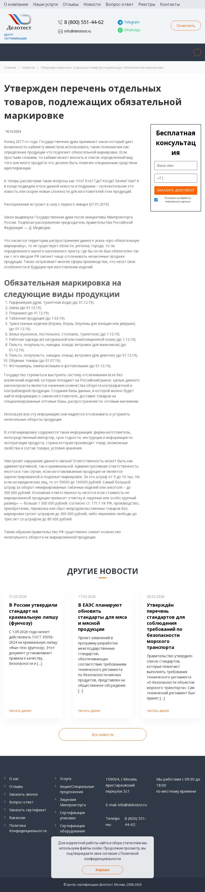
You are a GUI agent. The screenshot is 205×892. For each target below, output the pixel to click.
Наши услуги (45, 4)
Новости (92, 4)
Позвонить (185, 25)
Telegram (132, 22)
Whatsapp (132, 29)
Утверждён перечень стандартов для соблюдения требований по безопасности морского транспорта (166, 626)
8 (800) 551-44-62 (84, 22)
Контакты (170, 4)
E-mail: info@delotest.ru (126, 804)
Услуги (65, 778)
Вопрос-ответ (119, 4)
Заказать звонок (23, 794)
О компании (16, 4)
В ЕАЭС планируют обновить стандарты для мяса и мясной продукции (102, 617)
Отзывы (71, 4)
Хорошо (102, 870)
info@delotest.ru (77, 31)
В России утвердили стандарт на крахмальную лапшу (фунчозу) (33, 614)
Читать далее (20, 710)
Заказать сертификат (27, 809)
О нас (14, 778)
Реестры (147, 4)
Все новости (102, 734)
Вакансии (17, 817)
